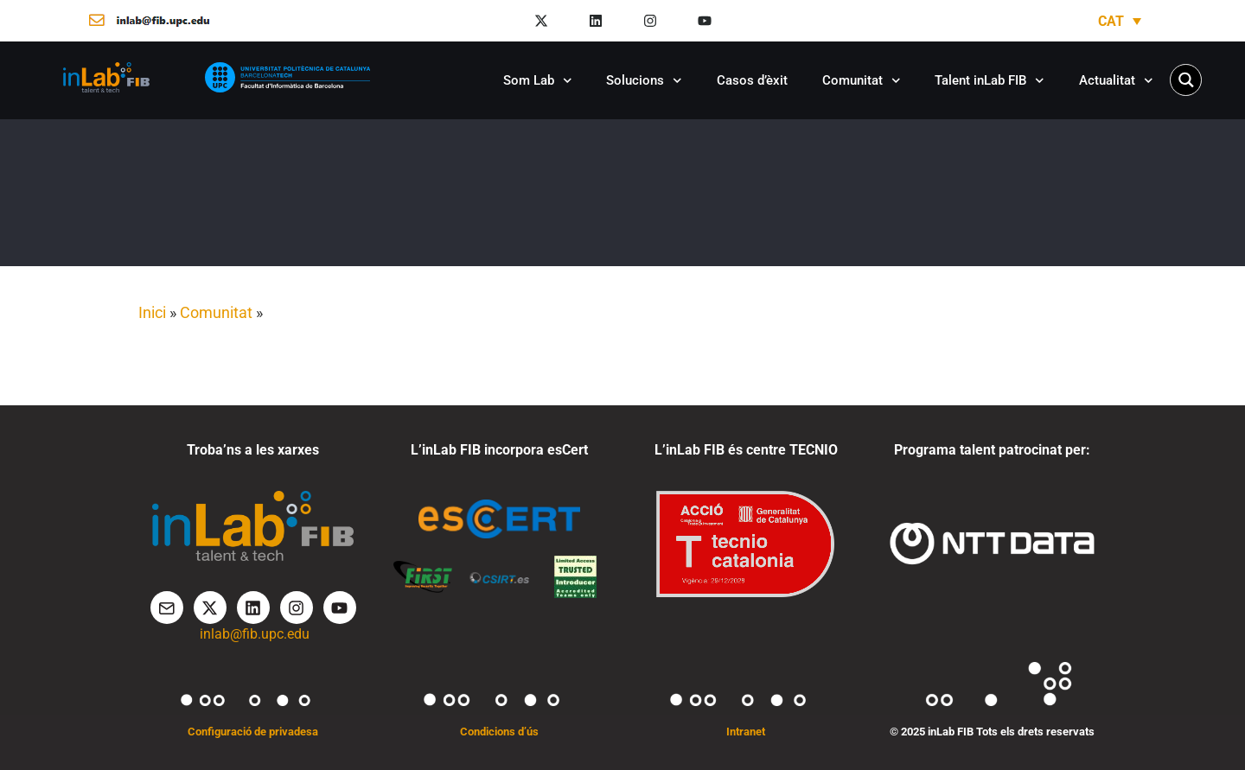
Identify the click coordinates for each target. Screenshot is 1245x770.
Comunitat (861, 80)
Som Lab (537, 80)
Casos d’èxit (752, 80)
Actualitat (1116, 80)
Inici (152, 312)
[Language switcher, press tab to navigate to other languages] (1119, 21)
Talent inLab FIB (989, 80)
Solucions (644, 80)
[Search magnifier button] (1186, 80)
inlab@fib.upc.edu (255, 634)
